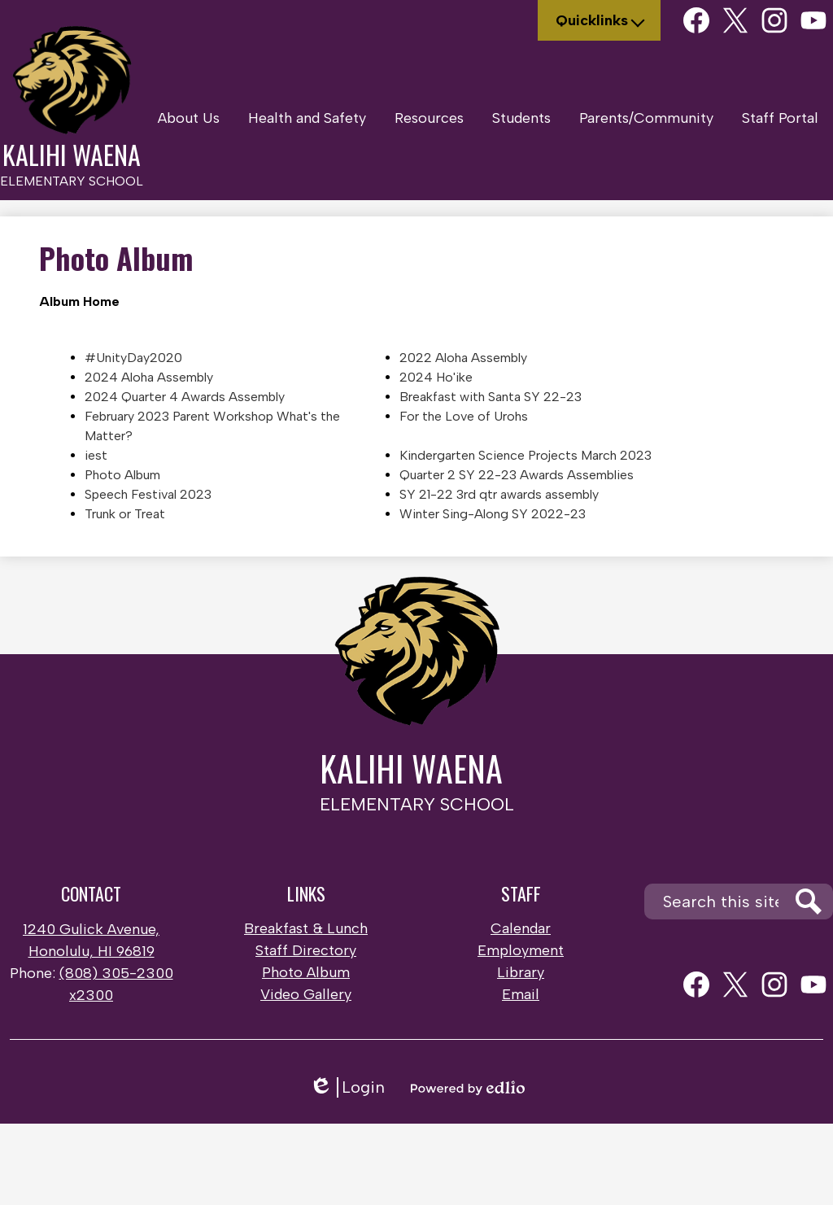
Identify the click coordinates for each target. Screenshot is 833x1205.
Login (347, 1087)
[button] (188, 118)
